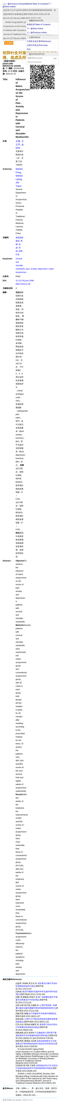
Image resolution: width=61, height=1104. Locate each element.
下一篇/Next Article (35, 28)
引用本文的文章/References (39, 41)
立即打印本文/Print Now (37, 45)
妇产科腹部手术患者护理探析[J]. (43, 1013)
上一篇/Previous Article (37, 32)
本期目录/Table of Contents (38, 24)
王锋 (18, 141)
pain (28, 269)
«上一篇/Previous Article (13, 4)
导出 (29, 49)
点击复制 (9, 43)
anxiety (34, 269)
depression (42, 269)
